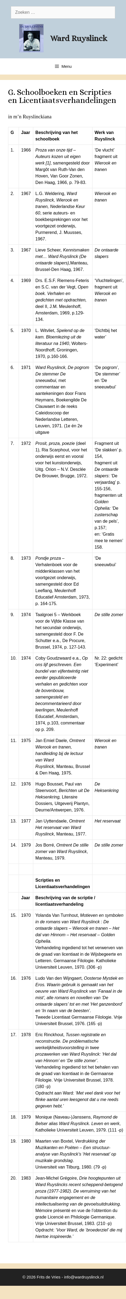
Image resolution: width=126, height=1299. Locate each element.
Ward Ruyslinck (78, 38)
